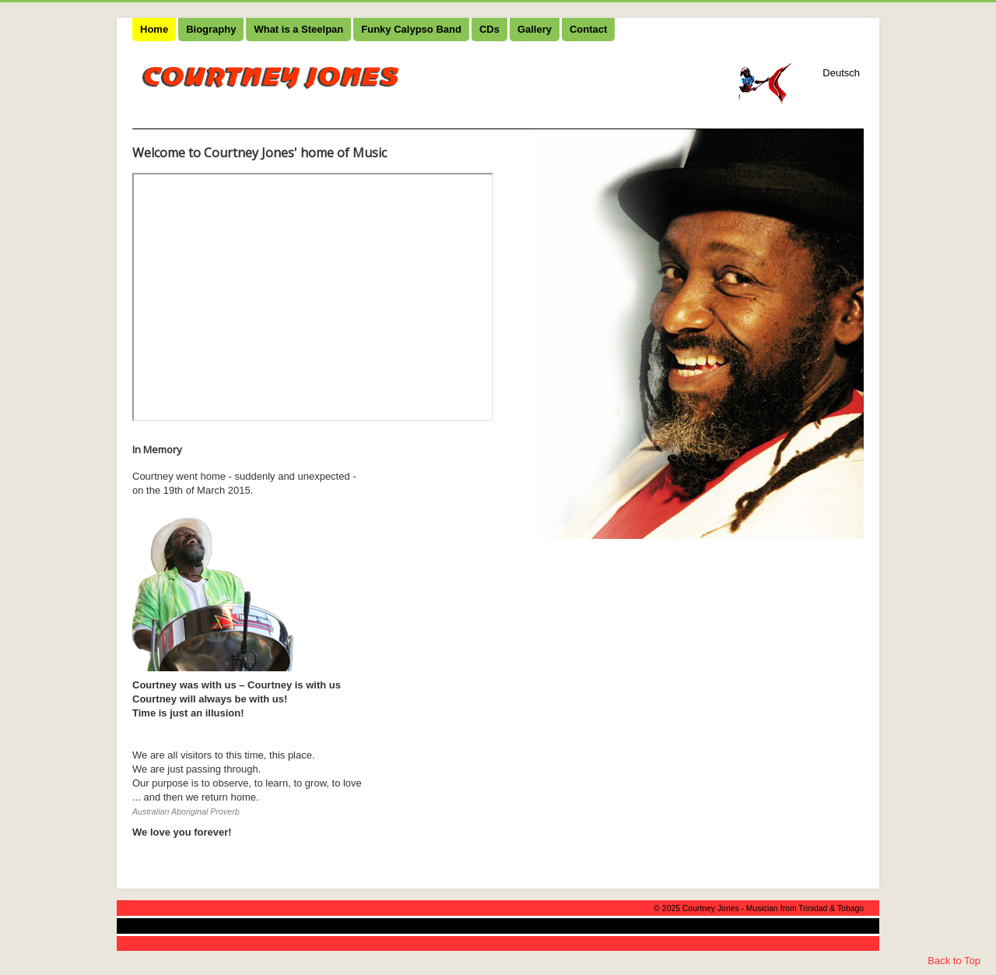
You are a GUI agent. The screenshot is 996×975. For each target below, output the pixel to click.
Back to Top (954, 960)
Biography (211, 29)
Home (154, 29)
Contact (588, 29)
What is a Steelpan (298, 29)
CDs (489, 29)
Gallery (534, 29)
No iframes (312, 297)
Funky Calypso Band (411, 29)
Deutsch (841, 73)
